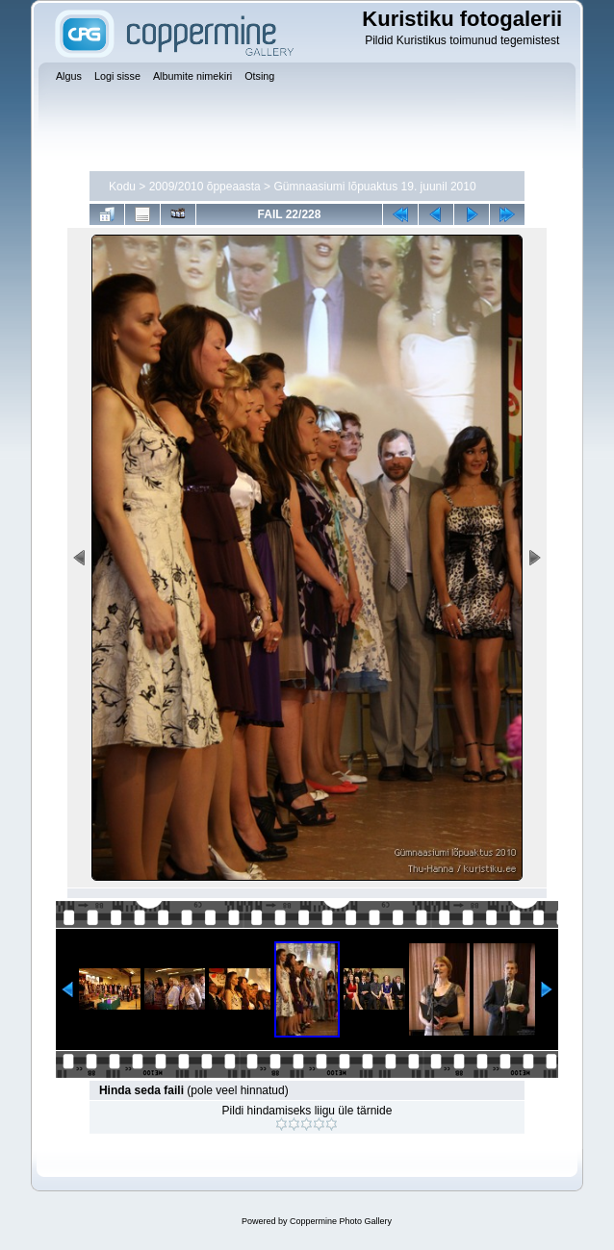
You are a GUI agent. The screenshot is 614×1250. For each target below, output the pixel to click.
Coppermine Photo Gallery (341, 1221)
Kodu (122, 186)
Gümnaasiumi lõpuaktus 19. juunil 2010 (374, 186)
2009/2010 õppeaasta (205, 186)
